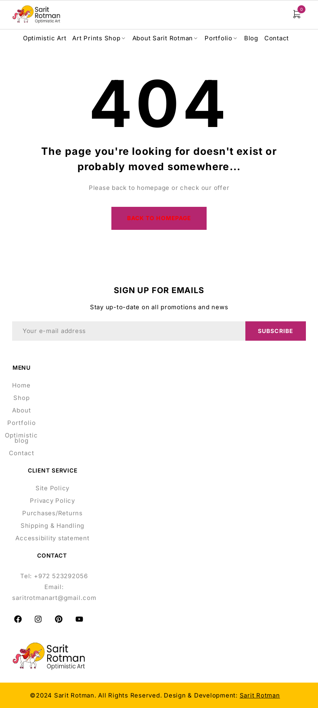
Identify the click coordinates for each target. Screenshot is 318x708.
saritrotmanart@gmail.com (54, 598)
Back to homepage (159, 218)
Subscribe (275, 331)
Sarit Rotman (260, 696)
